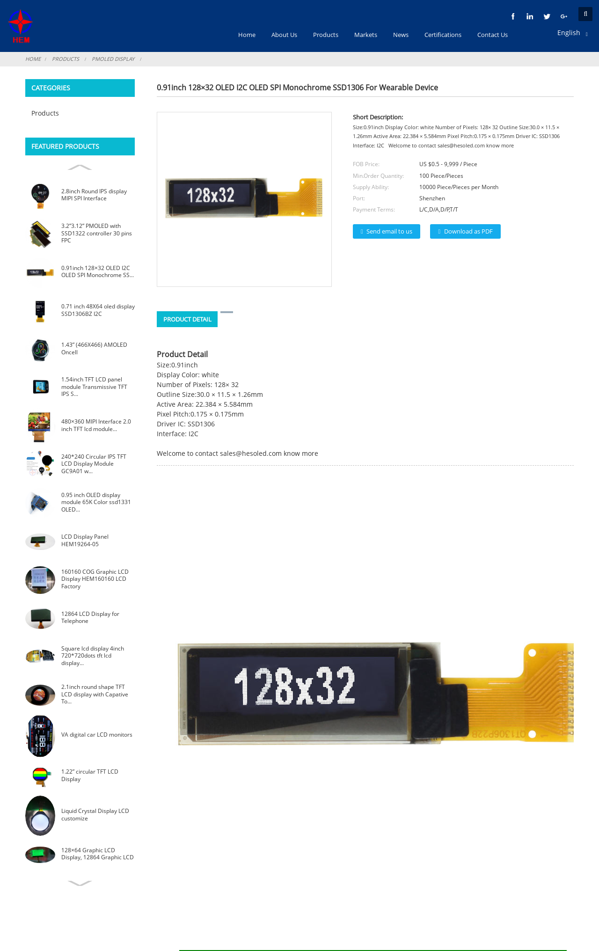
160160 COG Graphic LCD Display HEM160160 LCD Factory (95, 579)
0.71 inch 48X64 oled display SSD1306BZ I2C (98, 310)
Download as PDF (468, 231)
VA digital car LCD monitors (96, 734)
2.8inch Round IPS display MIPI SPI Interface (94, 195)
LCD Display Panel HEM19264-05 (85, 540)
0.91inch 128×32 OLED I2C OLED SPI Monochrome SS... (97, 271)
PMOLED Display (113, 58)
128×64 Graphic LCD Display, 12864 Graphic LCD (97, 854)
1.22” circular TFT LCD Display (89, 775)
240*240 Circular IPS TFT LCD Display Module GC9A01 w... (93, 464)
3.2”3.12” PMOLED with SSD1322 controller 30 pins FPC (96, 233)
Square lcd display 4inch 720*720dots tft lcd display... (92, 655)
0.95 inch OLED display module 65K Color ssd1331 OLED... (96, 502)
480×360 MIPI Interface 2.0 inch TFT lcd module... (96, 425)
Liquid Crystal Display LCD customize (95, 814)
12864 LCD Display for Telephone (90, 617)
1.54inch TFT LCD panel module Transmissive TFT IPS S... (94, 386)
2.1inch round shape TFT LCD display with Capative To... (94, 694)
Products (65, 58)
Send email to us (389, 231)
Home (33, 58)
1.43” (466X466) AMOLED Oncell (94, 348)
